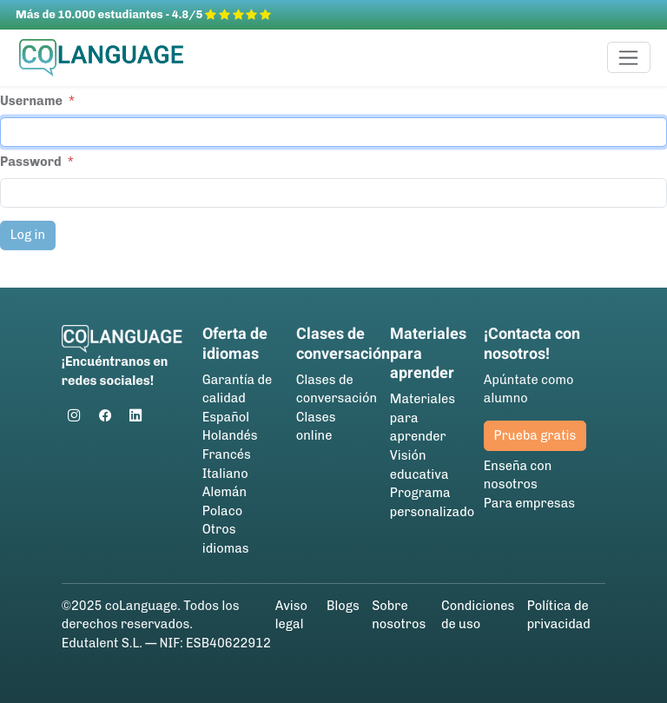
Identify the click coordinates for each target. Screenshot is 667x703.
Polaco (222, 511)
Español (225, 417)
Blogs (343, 605)
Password (31, 161)
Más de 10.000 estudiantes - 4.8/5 (143, 14)
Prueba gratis (535, 435)
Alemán (224, 492)
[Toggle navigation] (629, 57)
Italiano (225, 473)
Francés (226, 454)
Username (31, 101)
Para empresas (529, 503)
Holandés (230, 435)
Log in (27, 234)
